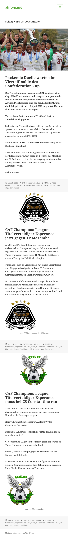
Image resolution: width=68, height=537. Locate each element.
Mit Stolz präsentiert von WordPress (19, 533)
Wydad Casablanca (21, 349)
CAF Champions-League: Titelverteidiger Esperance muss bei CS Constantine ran (31, 397)
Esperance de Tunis (22, 346)
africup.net (13, 7)
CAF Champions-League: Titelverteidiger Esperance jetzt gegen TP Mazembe (29, 233)
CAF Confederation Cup (31, 183)
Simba (57, 346)
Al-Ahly (47, 344)
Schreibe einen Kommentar (43, 349)
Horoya (34, 346)
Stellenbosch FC (50, 185)
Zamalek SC (14, 188)
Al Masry (47, 183)
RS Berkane (30, 185)
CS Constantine (19, 185)
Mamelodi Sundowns (46, 346)
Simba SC (39, 185)
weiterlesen (12, 172)
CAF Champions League (32, 344)
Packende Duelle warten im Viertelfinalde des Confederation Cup (30, 81)
